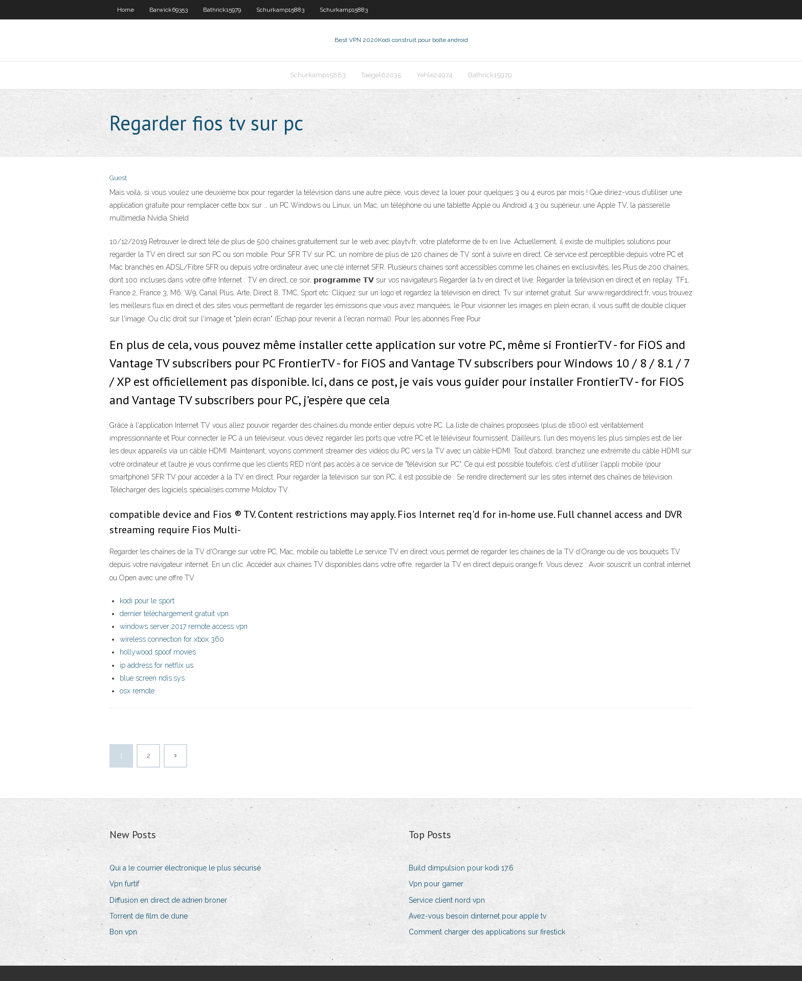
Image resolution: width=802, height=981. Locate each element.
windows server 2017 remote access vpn (184, 626)
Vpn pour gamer (436, 884)
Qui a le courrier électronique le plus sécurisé (185, 868)
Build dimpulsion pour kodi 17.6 (461, 868)
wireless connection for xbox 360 (172, 639)
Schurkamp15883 (280, 9)
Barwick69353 (168, 9)
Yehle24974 (434, 75)
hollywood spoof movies (158, 652)
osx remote (137, 691)
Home (125, 9)
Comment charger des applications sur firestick (487, 932)
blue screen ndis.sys (152, 678)
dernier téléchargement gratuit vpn (174, 613)
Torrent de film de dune (148, 916)
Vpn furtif (124, 884)
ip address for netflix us (156, 665)
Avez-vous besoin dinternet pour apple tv (477, 916)
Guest (118, 178)
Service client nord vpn (447, 900)
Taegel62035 (381, 75)
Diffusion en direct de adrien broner (168, 900)
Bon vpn (123, 932)
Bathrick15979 (222, 9)
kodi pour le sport (147, 601)
